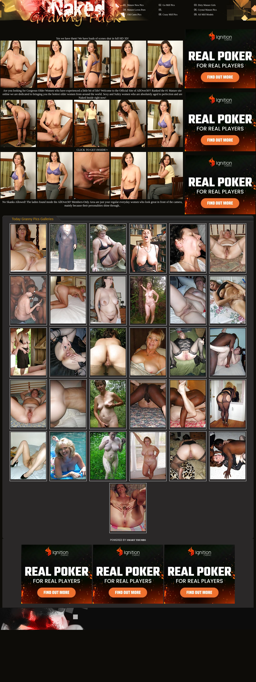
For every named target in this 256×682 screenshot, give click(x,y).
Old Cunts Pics (134, 14)
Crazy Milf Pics (170, 14)
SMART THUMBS (136, 540)
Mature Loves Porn (136, 9)
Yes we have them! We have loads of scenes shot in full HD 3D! (92, 38)
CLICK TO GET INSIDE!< (92, 150)
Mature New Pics (135, 5)
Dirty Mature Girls (207, 5)
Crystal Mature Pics (207, 9)
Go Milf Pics (169, 5)
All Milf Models (206, 14)
